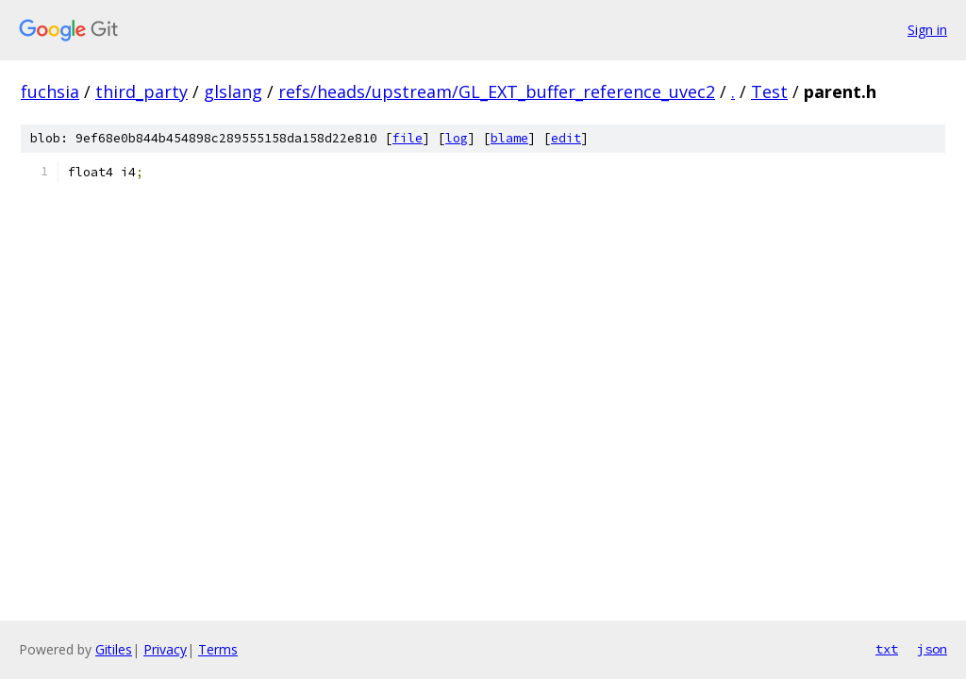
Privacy (165, 649)
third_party (141, 91)
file (407, 138)
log (456, 138)
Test (769, 91)
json (932, 648)
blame (509, 138)
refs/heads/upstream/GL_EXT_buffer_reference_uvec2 (496, 91)
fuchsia (50, 91)
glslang (233, 91)
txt (886, 648)
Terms (218, 649)
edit (566, 138)
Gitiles (113, 649)
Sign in (927, 30)
